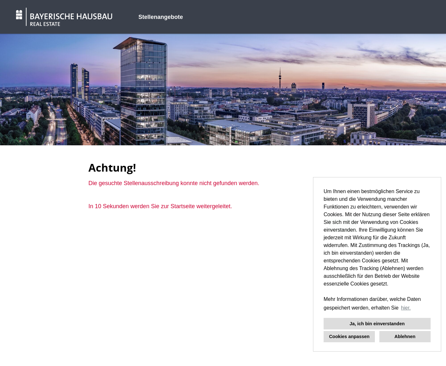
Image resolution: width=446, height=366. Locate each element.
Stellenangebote (160, 17)
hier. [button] (406, 308)
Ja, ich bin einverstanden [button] (377, 323)
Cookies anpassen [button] (349, 336)
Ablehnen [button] (405, 336)
